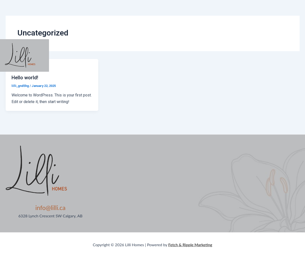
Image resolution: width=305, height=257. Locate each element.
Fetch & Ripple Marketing (190, 244)
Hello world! (25, 78)
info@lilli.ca (50, 207)
